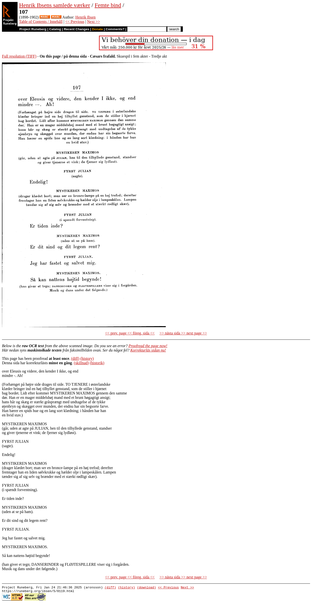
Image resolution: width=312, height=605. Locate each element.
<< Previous (74, 22)
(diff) (75, 358)
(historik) (97, 363)
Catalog (55, 29)
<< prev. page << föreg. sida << (130, 333)
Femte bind (108, 5)
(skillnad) (81, 363)
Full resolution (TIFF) (19, 56)
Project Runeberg (32, 29)
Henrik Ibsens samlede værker (54, 5)
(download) (146, 588)
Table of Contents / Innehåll (40, 22)
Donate (97, 29)
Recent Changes (76, 29)
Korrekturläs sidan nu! (148, 350)
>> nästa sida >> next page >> (183, 333)
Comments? (115, 29)
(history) (87, 358)
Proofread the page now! (147, 346)
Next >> (93, 22)
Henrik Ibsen (85, 17)
